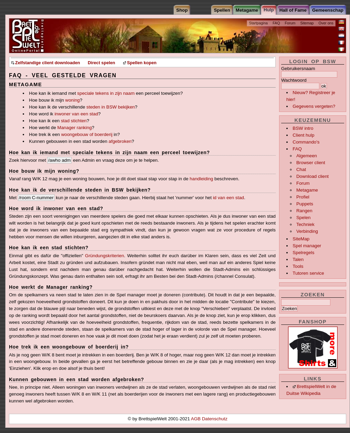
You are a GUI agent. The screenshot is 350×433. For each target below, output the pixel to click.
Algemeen (306, 155)
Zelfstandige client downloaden (47, 62)
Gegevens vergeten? (314, 106)
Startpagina (258, 23)
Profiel (302, 197)
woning (72, 100)
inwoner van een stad (76, 113)
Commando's (306, 142)
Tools (298, 266)
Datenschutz (214, 418)
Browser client (310, 162)
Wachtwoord (294, 80)
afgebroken (120, 141)
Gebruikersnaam (298, 68)
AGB (196, 418)
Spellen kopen (142, 62)
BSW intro (303, 128)
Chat (301, 169)
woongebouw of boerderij (87, 134)
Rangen (304, 210)
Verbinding (307, 231)
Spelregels (303, 252)
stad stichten (74, 120)
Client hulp (303, 135)
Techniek (305, 224)
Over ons (326, 23)
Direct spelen (101, 62)
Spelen (303, 217)
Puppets (304, 203)
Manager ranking (74, 127)
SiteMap (301, 238)
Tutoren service (308, 273)
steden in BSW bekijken (110, 107)
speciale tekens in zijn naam (106, 93)
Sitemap (307, 23)
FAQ (276, 23)
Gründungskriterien (104, 255)
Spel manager (307, 245)
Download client (312, 176)
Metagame (307, 190)
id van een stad (228, 197)
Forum (290, 23)
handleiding (201, 178)
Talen (298, 259)
